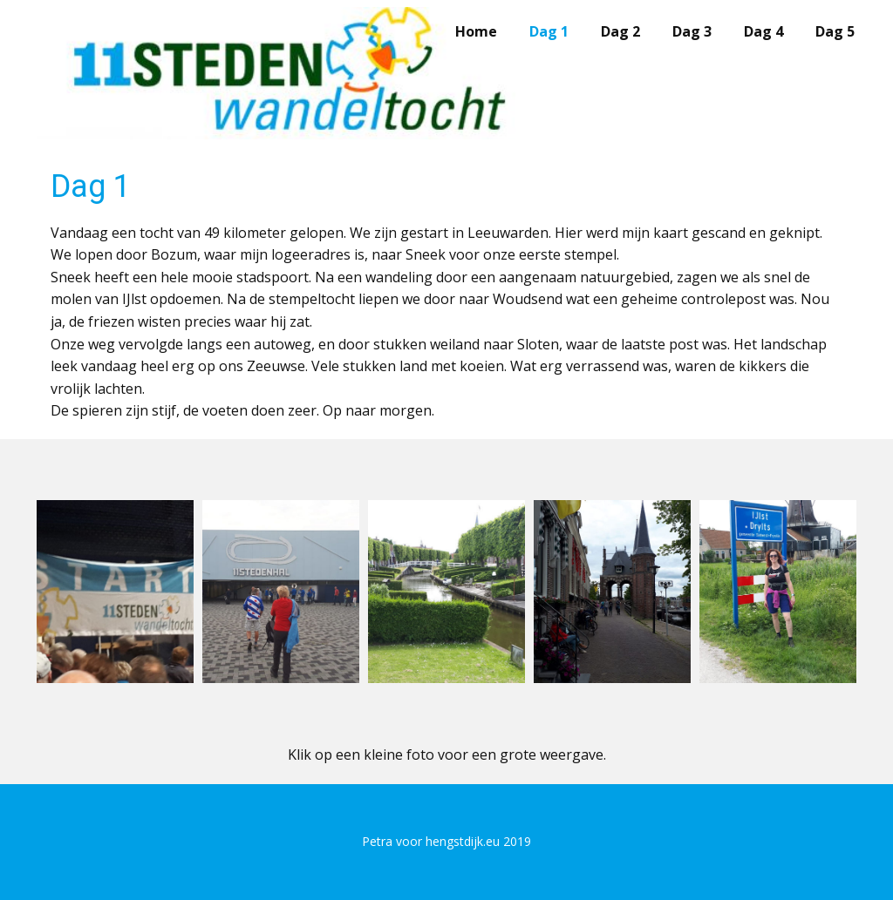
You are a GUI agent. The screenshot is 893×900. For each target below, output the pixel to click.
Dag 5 (835, 31)
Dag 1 (549, 31)
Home (476, 31)
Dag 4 (763, 31)
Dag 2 (620, 31)
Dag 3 (692, 31)
